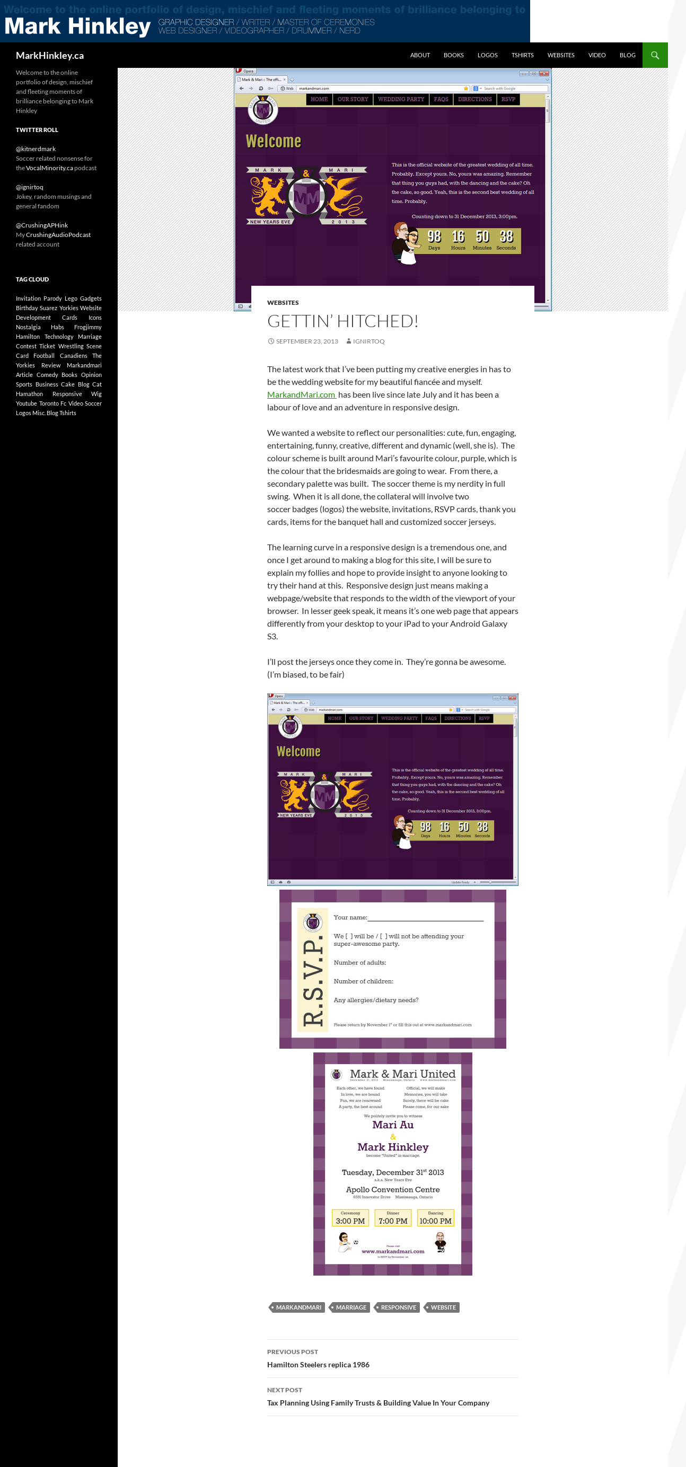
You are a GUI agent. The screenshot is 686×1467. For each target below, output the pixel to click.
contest (26, 345)
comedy (47, 374)
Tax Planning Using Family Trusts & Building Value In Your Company (392, 1395)
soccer (93, 403)
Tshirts (523, 54)
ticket (47, 345)
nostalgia (28, 326)
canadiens (73, 355)
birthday (27, 307)
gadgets (91, 298)
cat (97, 384)
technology (59, 336)
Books (454, 54)
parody (52, 298)
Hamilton (28, 336)
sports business (37, 384)
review (50, 365)
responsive (398, 1307)
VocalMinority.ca (49, 168)
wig (96, 393)
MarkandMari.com (302, 394)
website (443, 1307)
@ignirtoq (29, 187)
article (24, 374)
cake (68, 384)
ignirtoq (369, 341)
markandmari (298, 1307)
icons (95, 317)
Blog (628, 54)
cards (69, 317)
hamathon (29, 393)
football (44, 355)
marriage (351, 1307)
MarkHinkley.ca (50, 55)
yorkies (68, 307)
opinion (91, 374)
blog (84, 384)
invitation (28, 298)
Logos (488, 54)
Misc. (39, 412)
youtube (26, 403)
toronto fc (53, 403)
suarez (48, 307)
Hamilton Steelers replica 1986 (392, 1357)
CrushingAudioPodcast (58, 235)
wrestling (71, 345)
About (420, 54)
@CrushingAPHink (42, 225)
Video (597, 54)
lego (71, 298)
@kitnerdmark (36, 149)
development (33, 317)
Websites (561, 54)
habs (57, 326)
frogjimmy (88, 326)
